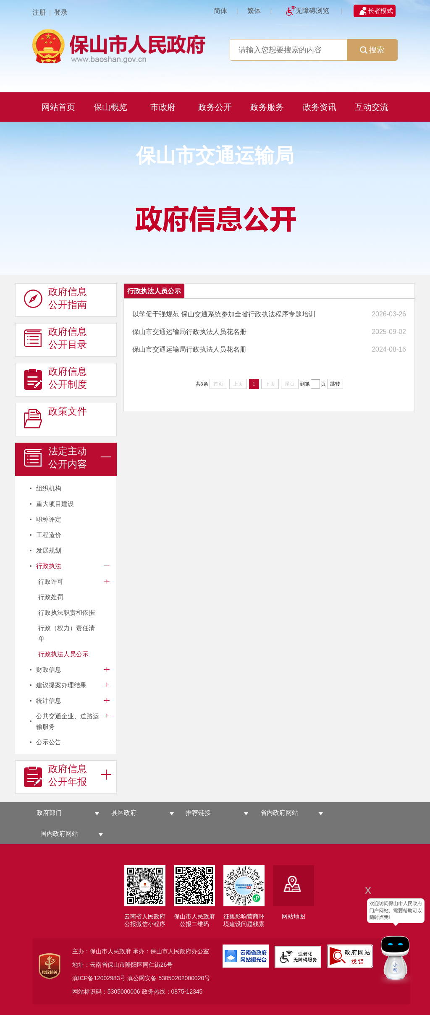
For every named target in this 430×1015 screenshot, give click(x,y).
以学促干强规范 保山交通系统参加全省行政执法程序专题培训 (223, 314)
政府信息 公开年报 (55, 775)
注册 (39, 12)
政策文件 (55, 418)
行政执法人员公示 (63, 654)
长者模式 (380, 10)
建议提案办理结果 (61, 685)
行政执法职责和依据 (66, 612)
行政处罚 (50, 596)
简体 (220, 10)
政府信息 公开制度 (55, 378)
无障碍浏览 (312, 10)
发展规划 (48, 550)
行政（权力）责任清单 (66, 633)
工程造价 (48, 534)
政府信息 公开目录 (55, 338)
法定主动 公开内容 (55, 458)
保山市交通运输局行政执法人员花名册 (189, 331)
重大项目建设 (55, 503)
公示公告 (48, 742)
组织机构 (48, 488)
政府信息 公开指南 (55, 298)
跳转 (335, 384)
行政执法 (48, 565)
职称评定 (48, 519)
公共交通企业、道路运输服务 (67, 721)
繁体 (254, 10)
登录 (61, 12)
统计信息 (48, 700)
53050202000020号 (184, 978)
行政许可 (50, 581)
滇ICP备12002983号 (99, 978)
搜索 (372, 49)
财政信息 (48, 669)
